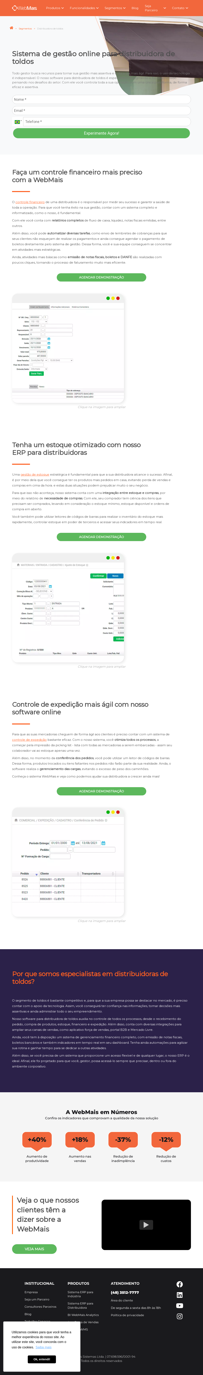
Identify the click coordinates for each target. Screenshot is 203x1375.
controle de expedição (29, 740)
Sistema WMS (78, 1329)
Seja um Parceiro (37, 1299)
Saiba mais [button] (44, 1347)
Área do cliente (122, 1300)
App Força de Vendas (83, 1322)
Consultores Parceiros (40, 1306)
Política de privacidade (127, 1315)
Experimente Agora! (101, 133)
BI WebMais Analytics (83, 1315)
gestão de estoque (35, 474)
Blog (135, 8)
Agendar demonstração (101, 277)
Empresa (31, 1292)
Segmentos (25, 28)
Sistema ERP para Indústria (80, 1294)
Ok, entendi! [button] (41, 1359)
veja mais (34, 1249)
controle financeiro (30, 202)
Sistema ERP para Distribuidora (80, 1305)
